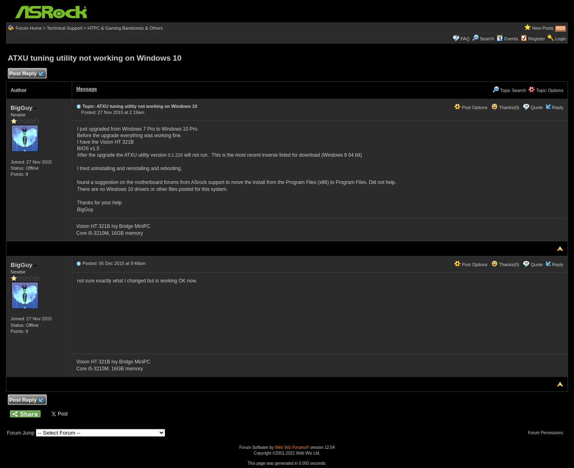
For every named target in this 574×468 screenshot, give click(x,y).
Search (487, 38)
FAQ (465, 38)
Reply (557, 107)
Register (536, 38)
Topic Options (545, 90)
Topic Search (509, 90)
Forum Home (28, 28)
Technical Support (64, 28)
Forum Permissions (547, 433)
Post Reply (26, 73)
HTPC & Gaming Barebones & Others (125, 28)
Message (86, 89)
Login (560, 38)
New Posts (543, 28)
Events (507, 38)
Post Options (471, 107)
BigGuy (24, 107)
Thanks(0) (505, 107)
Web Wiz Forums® (292, 447)
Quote (537, 107)
